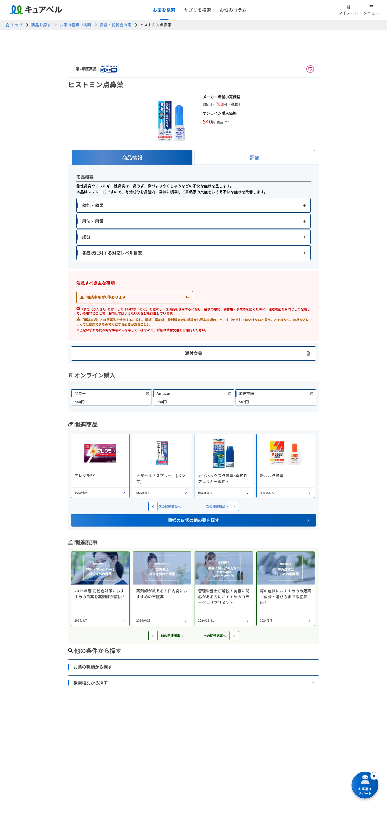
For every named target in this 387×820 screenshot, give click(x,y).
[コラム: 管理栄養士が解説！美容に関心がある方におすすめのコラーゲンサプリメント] (224, 588)
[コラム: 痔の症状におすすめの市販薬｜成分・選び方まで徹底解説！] (285, 588)
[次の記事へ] (234, 635)
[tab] (132, 157)
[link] (111, 397)
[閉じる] (374, 776)
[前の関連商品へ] (152, 506)
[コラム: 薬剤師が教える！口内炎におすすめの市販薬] (162, 588)
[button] (193, 205)
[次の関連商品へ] (234, 506)
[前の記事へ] (153, 635)
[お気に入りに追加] (310, 69)
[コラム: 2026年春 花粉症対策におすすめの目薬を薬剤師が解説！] (100, 588)
